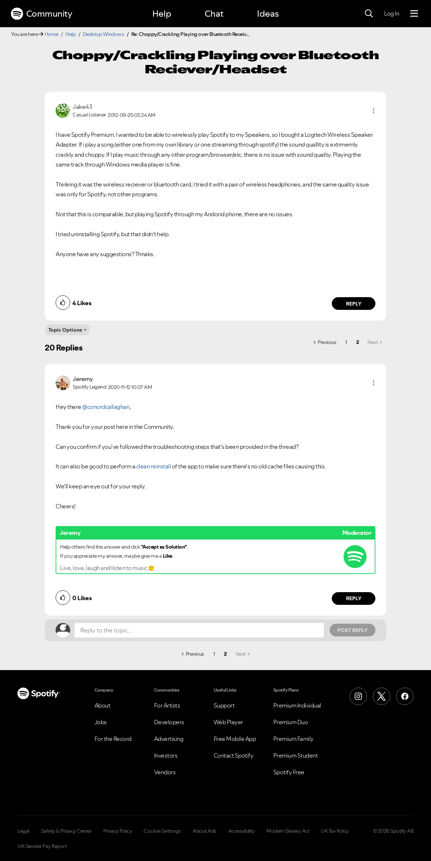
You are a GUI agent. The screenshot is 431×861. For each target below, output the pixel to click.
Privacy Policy (117, 831)
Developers (169, 722)
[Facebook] (405, 696)
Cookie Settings (162, 831)
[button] (373, 110)
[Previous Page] (325, 342)
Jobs (100, 722)
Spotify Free (289, 772)
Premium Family (293, 739)
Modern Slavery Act (287, 831)
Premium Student (295, 755)
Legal (23, 831)
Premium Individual (297, 705)
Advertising (169, 739)
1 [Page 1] (346, 342)
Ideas (268, 14)
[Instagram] (358, 696)
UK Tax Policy (335, 831)
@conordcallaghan (105, 407)
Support (224, 705)
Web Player (228, 722)
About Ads (205, 831)
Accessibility (241, 831)
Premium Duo (290, 722)
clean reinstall (153, 466)
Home (52, 34)
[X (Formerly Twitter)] (381, 696)
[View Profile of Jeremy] (83, 379)
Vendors (165, 772)
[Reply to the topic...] (199, 630)
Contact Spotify (234, 755)
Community (41, 14)
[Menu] (414, 14)
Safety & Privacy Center (66, 831)
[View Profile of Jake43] (82, 107)
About (102, 705)
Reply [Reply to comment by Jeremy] (354, 598)
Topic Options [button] (65, 329)
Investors (166, 755)
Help (161, 14)
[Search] (369, 14)
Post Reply (352, 630)
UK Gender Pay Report (42, 846)
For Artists (167, 705)
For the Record (113, 739)
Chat (214, 14)
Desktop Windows (103, 34)
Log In (391, 13)
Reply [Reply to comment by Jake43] (354, 303)
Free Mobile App (235, 739)
